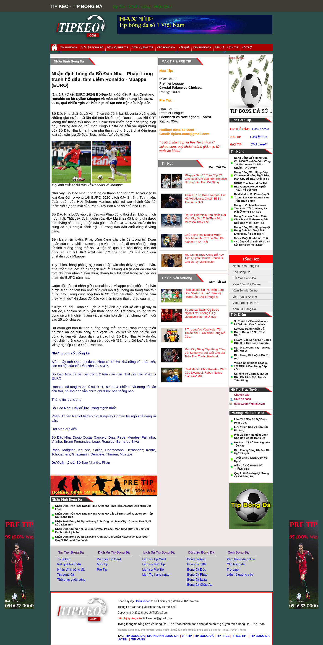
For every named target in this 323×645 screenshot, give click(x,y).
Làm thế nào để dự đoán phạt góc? (250, 421)
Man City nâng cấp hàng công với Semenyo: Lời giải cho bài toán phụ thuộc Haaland (205, 353)
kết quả (184, 47)
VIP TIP (187, 635)
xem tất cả (217, 167)
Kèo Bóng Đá (166, 47)
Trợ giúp (233, 569)
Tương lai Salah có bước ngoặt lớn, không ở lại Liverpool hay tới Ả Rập (202, 313)
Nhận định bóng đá (70, 569)
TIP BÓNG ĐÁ (204, 635)
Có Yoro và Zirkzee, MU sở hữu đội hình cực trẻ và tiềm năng (251, 377)
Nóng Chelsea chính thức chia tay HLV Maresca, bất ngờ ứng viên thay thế (251, 219)
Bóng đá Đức (196, 569)
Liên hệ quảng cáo (240, 574)
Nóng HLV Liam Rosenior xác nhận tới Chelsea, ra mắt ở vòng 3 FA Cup (250, 208)
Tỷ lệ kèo (63, 559)
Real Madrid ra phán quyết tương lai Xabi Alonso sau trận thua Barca (251, 197)
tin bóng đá (68, 47)
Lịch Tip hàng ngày (155, 574)
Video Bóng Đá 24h (245, 302)
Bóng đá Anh (196, 559)
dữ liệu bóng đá (92, 47)
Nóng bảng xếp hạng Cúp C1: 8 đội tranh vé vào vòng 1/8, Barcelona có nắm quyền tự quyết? (252, 162)
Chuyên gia (241, 394)
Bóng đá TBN (196, 564)
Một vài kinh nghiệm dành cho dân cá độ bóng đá (251, 436)
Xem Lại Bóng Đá (244, 309)
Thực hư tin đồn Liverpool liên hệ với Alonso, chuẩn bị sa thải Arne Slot (206, 198)
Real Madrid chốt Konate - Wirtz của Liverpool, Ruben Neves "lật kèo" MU (206, 372)
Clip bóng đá (236, 564)
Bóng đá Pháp (197, 574)
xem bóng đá (202, 47)
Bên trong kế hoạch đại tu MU (251, 357)
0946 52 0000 (242, 399)
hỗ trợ (247, 47)
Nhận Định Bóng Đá (246, 266)
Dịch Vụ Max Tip (142, 47)
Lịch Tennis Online (245, 296)
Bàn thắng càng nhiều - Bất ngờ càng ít (252, 452)
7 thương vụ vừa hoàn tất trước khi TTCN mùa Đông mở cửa (205, 333)
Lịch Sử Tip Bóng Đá (159, 552)
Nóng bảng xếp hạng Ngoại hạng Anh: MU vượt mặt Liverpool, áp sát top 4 (252, 230)
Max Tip (102, 564)
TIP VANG (138, 639)
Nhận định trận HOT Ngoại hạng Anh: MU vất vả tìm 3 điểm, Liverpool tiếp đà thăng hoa (104, 515)
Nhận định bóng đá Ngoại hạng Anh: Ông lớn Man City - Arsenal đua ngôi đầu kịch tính (103, 523)
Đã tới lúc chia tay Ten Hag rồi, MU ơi (252, 349)
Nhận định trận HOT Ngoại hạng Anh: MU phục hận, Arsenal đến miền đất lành (103, 507)
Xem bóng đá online (241, 559)
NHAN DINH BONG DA (162, 635)
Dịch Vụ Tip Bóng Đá (114, 552)
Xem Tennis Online (245, 290)
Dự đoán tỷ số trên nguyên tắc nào (252, 444)
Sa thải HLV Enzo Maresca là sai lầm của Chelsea (251, 323)
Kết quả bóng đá (69, 564)
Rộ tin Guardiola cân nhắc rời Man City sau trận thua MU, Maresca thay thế (205, 218)
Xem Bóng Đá (238, 552)
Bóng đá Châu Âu (200, 584)
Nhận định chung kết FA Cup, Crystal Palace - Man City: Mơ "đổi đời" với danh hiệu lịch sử (102, 530)
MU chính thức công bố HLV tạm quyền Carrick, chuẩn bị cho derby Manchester (204, 258)
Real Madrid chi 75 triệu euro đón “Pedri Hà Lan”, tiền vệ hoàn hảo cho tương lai (204, 293)
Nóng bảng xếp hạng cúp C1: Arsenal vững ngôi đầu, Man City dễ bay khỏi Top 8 (252, 175)
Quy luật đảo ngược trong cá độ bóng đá (251, 475)
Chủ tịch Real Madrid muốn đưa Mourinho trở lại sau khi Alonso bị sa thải (204, 238)
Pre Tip (102, 569)
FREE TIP (240, 635)
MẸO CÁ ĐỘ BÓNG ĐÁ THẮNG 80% (248, 467)
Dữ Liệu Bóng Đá (201, 552)
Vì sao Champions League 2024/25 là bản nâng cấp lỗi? (251, 366)
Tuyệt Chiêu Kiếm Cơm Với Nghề (251, 459)
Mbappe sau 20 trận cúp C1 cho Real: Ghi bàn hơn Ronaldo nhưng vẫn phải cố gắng (206, 179)
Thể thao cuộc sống (71, 579)
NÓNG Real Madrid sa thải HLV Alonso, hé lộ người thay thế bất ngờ (251, 186)
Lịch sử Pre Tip (153, 569)
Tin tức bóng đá (71, 552)
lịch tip (232, 47)
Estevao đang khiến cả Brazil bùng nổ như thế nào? (249, 332)
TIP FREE (222, 635)
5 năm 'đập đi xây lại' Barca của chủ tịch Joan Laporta (252, 341)
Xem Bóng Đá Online (246, 284)
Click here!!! (260, 129)
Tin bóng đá (65, 574)
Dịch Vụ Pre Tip (117, 47)
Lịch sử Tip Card (154, 559)
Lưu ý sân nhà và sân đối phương (251, 428)
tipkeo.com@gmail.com (249, 403)
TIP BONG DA (135, 635)
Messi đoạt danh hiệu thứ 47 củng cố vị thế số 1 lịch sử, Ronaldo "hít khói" (252, 241)
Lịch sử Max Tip (153, 564)
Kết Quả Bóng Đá (244, 278)
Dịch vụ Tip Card (109, 559)
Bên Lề (219, 47)
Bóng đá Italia (197, 579)
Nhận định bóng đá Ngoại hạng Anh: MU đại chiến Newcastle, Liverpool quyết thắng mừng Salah (101, 538)
